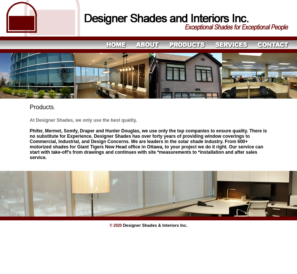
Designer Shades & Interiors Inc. (155, 225)
